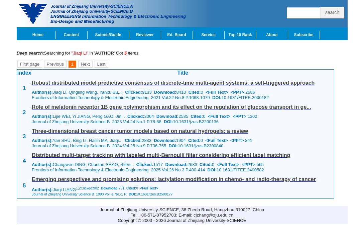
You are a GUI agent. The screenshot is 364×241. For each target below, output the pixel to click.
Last (101, 64)
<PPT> (237, 92)
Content (71, 34)
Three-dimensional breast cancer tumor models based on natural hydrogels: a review (140, 131)
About (272, 34)
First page (30, 64)
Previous (55, 64)
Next (85, 64)
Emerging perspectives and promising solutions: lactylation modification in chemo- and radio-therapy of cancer (174, 179)
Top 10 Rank (240, 34)
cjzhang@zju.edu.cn (213, 215)
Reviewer (145, 34)
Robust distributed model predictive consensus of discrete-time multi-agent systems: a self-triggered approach (173, 83)
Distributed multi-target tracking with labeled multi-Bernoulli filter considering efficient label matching (161, 155)
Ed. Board (176, 34)
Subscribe (303, 34)
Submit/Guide (108, 34)
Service (208, 34)
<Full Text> (217, 92)
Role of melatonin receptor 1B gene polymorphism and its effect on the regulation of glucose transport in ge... (171, 107)
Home (37, 34)
